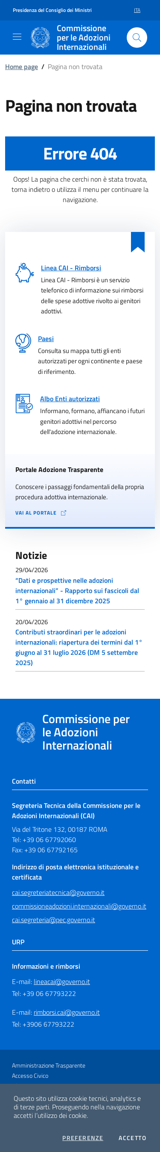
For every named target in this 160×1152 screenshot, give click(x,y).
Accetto (132, 1138)
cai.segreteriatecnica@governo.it (58, 892)
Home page (21, 66)
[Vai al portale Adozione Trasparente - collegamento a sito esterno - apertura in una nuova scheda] (80, 513)
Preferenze (82, 1138)
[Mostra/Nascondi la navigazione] (17, 37)
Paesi (46, 338)
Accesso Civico (30, 1075)
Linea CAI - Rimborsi (71, 268)
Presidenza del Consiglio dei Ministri (52, 10)
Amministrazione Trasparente (48, 1065)
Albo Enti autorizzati (70, 399)
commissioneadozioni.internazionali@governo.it (79, 906)
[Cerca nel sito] (137, 37)
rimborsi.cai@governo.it (67, 1012)
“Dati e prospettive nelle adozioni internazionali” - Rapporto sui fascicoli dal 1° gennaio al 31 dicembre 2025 (77, 590)
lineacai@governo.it (62, 981)
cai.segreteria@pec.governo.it (53, 920)
